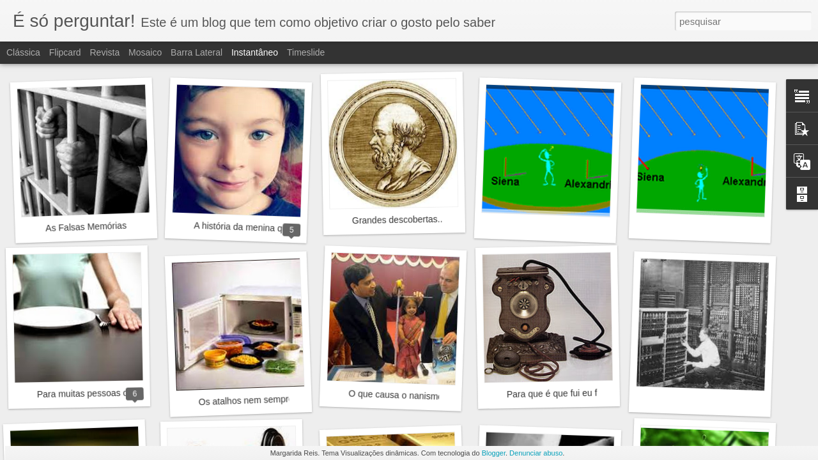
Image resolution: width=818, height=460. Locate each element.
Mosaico (145, 52)
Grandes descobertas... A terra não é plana (437, 219)
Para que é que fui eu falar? (562, 393)
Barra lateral (196, 52)
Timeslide (306, 52)
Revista (104, 52)
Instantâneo (254, 52)
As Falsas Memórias (86, 226)
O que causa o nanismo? (398, 395)
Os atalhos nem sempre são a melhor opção (286, 399)
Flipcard (65, 52)
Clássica (23, 52)
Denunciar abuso (535, 453)
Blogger (493, 453)
